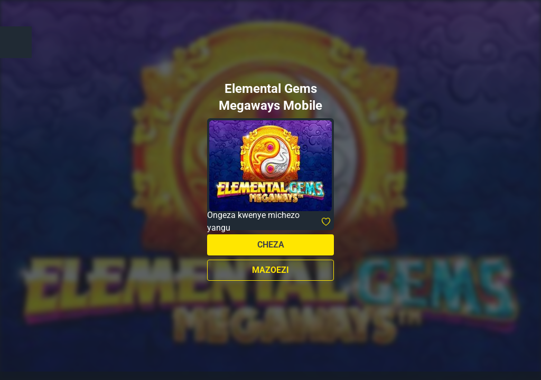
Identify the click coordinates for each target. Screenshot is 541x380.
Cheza (270, 245)
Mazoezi (270, 270)
